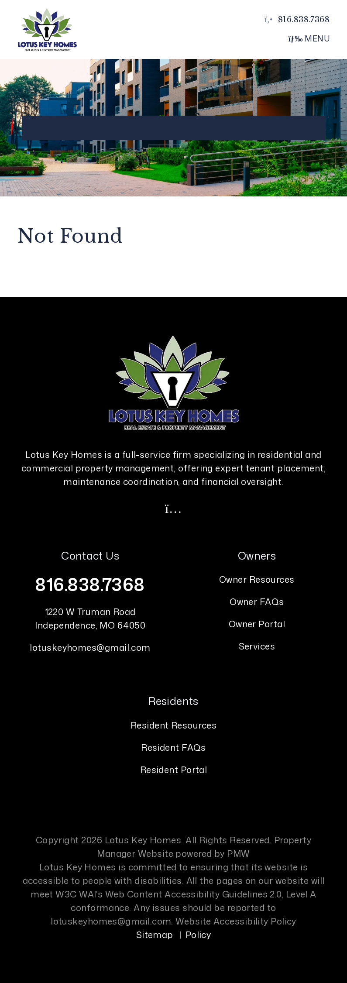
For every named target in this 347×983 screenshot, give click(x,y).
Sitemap (154, 934)
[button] (173, 508)
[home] (47, 29)
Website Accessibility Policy (235, 921)
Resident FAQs (173, 747)
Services (257, 646)
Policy (198, 934)
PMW (238, 853)
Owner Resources (257, 579)
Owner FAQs (257, 601)
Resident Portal (173, 769)
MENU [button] (309, 38)
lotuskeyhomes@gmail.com (90, 647)
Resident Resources (173, 725)
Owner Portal (257, 624)
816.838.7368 (304, 19)
